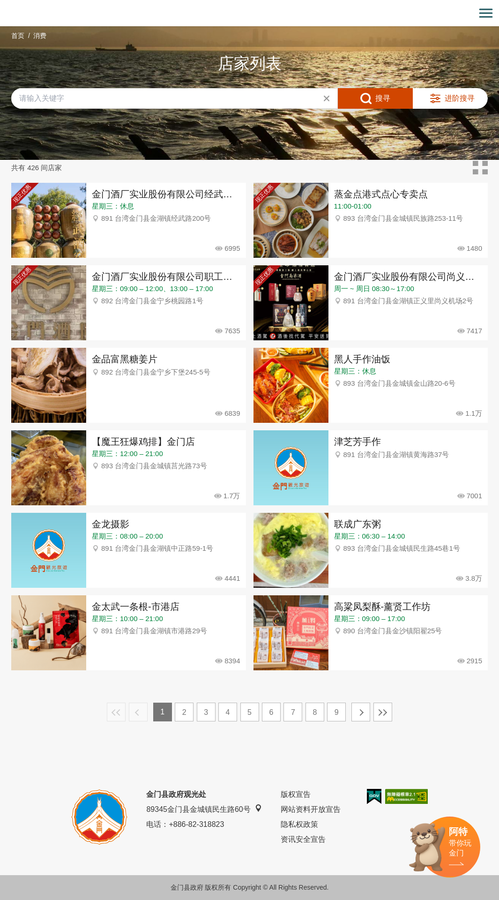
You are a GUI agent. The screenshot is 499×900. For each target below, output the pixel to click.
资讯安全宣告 (303, 839)
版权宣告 (296, 794)
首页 (17, 35)
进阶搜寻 (460, 98)
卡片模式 (480, 167)
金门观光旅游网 (250, 13)
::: (3, 5)
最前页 (116, 712)
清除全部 (326, 98)
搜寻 (382, 98)
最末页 (382, 712)
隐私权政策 (299, 824)
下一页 (360, 712)
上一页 (138, 712)
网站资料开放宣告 (311, 809)
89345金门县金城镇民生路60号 (203, 808)
